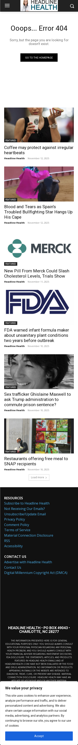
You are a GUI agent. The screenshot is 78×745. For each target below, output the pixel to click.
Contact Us (12, 567)
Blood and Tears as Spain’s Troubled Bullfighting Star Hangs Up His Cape (38, 212)
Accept (39, 736)
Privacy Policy (14, 519)
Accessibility (13, 546)
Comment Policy (16, 524)
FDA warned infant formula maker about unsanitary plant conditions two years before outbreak (36, 335)
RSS (7, 540)
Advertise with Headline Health (28, 562)
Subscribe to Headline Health (27, 503)
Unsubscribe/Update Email (25, 514)
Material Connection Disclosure (28, 535)
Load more (39, 477)
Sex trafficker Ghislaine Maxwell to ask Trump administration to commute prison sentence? (37, 399)
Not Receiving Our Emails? (24, 508)
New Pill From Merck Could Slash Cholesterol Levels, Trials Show (36, 273)
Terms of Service (17, 530)
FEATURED (10, 140)
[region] (39, 713)
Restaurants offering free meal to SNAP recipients (36, 461)
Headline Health (14, 158)
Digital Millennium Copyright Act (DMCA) (35, 572)
